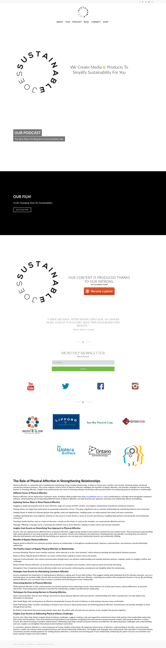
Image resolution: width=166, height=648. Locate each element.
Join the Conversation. (25, 146)
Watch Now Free (22, 210)
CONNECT (96, 22)
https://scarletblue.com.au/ (92, 496)
